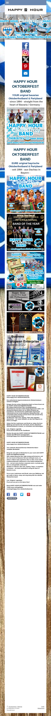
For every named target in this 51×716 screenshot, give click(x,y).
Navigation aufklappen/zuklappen (25, 2)
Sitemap (19, 706)
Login (42, 706)
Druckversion (12, 706)
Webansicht (41, 708)
